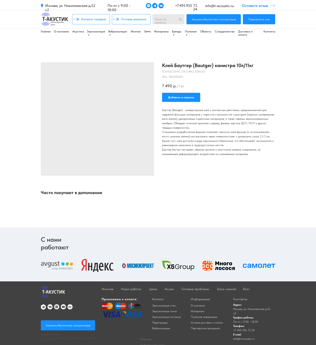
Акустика (78, 31)
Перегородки (160, 322)
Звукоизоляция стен (164, 305)
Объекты (205, 31)
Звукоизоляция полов (164, 311)
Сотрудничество (225, 31)
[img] (54, 19)
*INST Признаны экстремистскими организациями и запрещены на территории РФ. (69, 338)
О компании (61, 31)
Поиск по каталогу (160, 21)
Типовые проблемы (195, 289)
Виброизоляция (161, 328)
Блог (246, 289)
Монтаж (136, 31)
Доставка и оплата (245, 33)
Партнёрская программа (205, 328)
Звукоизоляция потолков (166, 316)
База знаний (226, 289)
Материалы (161, 31)
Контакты (269, 31)
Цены (147, 31)
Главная (46, 31)
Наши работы (131, 289)
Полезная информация (204, 316)
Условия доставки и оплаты (207, 322)
